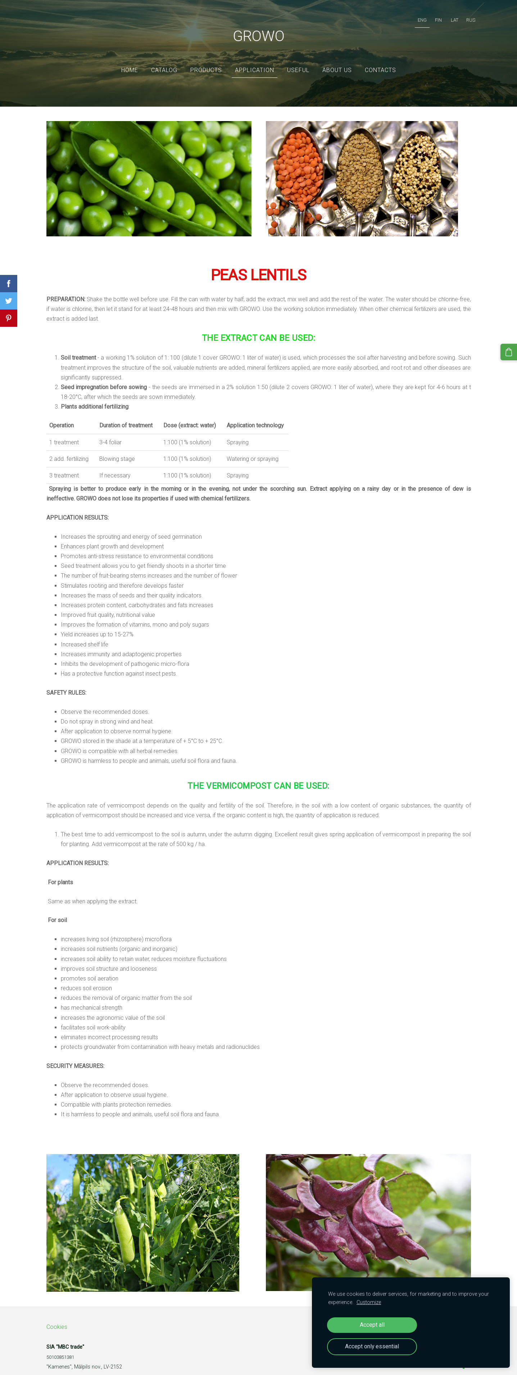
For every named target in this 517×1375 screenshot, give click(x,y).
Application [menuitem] (254, 59)
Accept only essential (372, 1346)
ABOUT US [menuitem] (337, 59)
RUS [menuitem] (463, 16)
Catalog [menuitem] (164, 59)
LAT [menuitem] (447, 16)
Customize (369, 1302)
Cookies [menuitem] (56, 1316)
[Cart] (510, 350)
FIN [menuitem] (431, 16)
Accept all (372, 1324)
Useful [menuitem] (298, 59)
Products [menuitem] (206, 59)
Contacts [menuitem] (380, 59)
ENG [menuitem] (415, 16)
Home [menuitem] (129, 59)
